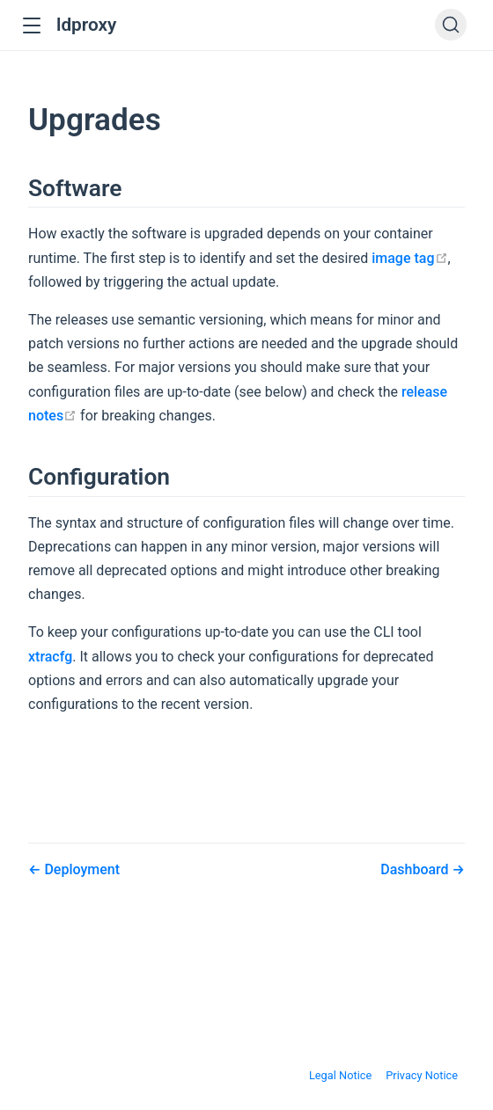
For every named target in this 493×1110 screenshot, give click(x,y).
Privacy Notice (422, 1075)
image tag (409, 258)
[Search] (451, 24)
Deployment (80, 869)
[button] (31, 26)
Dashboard (416, 869)
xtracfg (50, 656)
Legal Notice (340, 1075)
